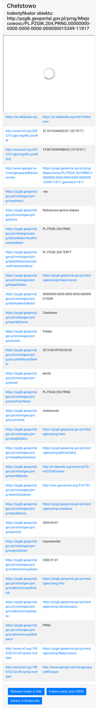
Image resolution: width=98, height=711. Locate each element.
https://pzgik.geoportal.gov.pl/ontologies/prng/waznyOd (21, 527)
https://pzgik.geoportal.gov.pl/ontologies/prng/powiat (21, 378)
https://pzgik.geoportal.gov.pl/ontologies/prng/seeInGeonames (21, 490)
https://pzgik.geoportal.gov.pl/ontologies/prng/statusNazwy (21, 508)
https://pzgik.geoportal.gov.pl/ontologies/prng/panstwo (21, 336)
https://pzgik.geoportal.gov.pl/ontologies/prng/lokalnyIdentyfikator (21, 298)
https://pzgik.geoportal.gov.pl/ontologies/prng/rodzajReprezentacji (21, 452)
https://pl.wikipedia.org (21, 117)
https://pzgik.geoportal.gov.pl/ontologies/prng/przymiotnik (21, 415)
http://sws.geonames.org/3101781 (66, 485)
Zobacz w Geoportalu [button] (25, 701)
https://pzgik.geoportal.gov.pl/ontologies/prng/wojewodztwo (21, 546)
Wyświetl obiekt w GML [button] (26, 691)
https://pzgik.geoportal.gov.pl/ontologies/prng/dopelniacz (21, 196)
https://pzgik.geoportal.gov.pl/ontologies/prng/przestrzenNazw (21, 396)
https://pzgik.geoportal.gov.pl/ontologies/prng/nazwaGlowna (21, 317)
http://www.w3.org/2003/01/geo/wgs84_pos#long (22, 154)
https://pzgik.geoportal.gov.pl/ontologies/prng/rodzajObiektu (21, 434)
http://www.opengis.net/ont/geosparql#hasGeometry (22, 172)
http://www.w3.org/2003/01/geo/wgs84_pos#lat (22, 135)
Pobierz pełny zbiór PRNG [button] (66, 691)
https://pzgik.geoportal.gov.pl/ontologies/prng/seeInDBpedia (21, 471)
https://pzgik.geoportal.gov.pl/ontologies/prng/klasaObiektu (21, 280)
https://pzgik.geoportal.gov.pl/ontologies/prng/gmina (21, 214)
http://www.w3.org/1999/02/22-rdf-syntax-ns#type (21, 653)
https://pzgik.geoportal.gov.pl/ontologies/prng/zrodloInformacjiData (21, 564)
